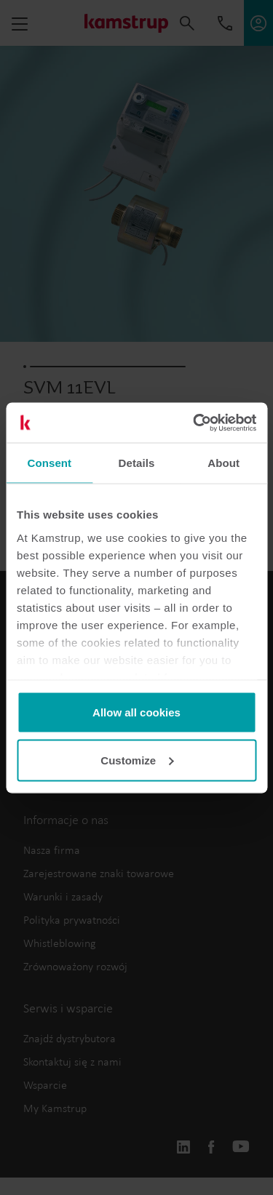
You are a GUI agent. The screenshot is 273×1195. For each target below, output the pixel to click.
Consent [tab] (49, 463)
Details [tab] (137, 463)
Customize (136, 760)
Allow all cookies (136, 712)
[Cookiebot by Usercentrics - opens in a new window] (194, 422)
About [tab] (223, 463)
